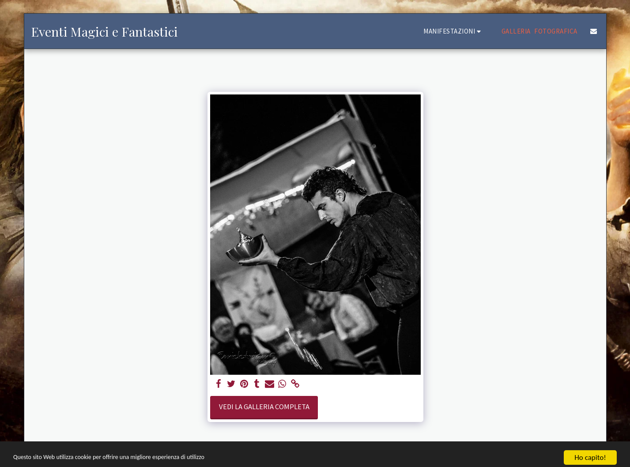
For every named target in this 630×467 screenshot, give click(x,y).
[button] (453, 31)
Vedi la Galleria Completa (264, 406)
